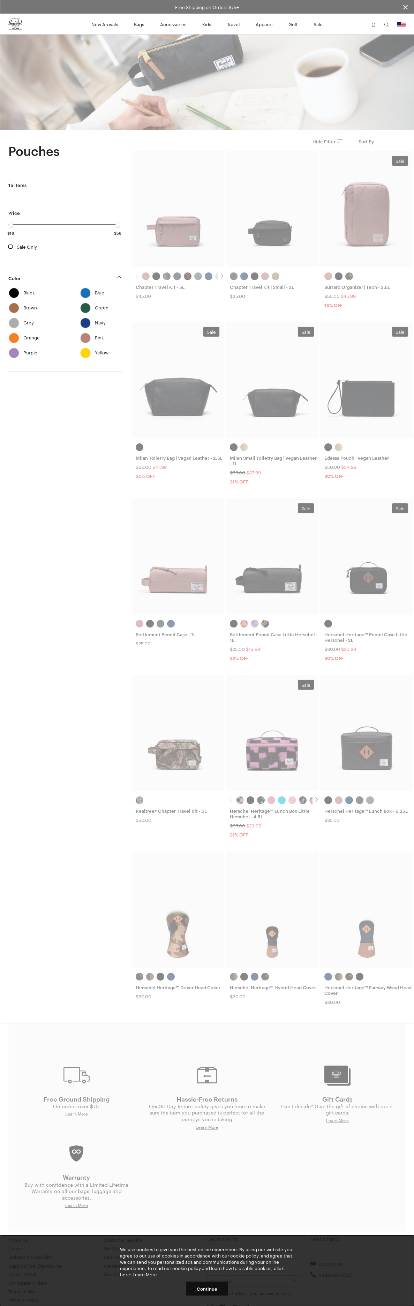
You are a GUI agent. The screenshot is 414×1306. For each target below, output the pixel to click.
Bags (139, 24)
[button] (360, 24)
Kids (206, 24)
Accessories (173, 24)
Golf (293, 24)
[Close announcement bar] (405, 7)
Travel (233, 24)
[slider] (10, 225)
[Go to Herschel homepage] (15, 24)
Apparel (264, 24)
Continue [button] (207, 1288)
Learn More (145, 1274)
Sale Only (27, 246)
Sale (318, 24)
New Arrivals (104, 24)
